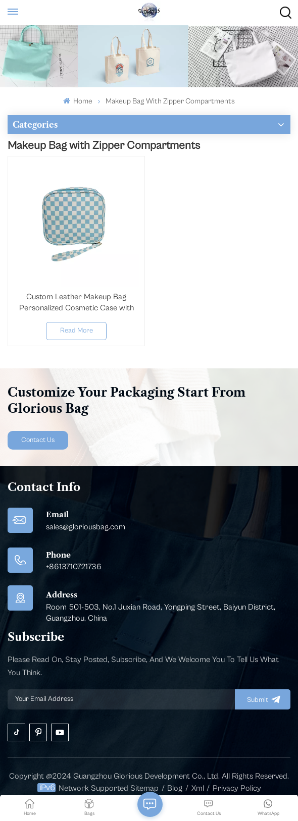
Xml (197, 788)
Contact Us (38, 440)
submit (262, 699)
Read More (76, 330)
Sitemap (144, 788)
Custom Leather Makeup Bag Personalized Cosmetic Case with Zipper (76, 302)
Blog (174, 788)
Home (77, 101)
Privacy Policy (237, 788)
